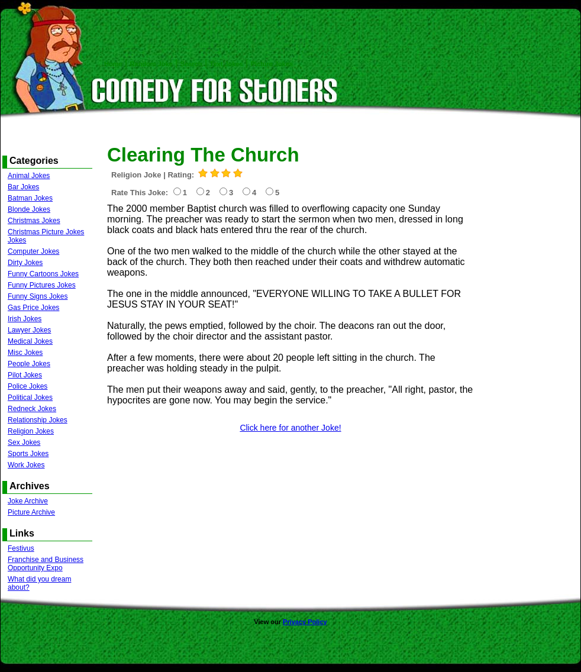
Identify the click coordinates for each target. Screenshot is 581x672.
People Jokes (29, 364)
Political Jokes (30, 397)
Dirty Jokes (25, 263)
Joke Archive (28, 501)
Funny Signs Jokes (37, 296)
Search (191, 63)
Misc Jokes (25, 352)
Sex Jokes (24, 442)
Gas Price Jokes (33, 307)
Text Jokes (226, 63)
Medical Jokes (30, 341)
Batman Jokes (30, 198)
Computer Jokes (33, 251)
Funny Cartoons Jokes (43, 274)
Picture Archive (31, 512)
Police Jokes (27, 386)
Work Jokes (26, 465)
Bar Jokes (23, 187)
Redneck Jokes (32, 409)
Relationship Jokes (37, 420)
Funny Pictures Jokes (42, 285)
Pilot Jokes (25, 375)
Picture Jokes (272, 63)
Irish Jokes (24, 319)
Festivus (21, 548)
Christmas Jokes (34, 221)
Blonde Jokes (29, 209)
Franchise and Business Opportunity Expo (45, 563)
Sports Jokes (28, 454)
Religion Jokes (31, 431)
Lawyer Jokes (29, 330)
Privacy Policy (305, 621)
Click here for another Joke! (290, 427)
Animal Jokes (29, 176)
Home (113, 63)
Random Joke (151, 63)
